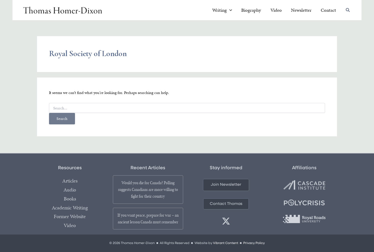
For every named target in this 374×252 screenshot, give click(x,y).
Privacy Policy (254, 243)
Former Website (70, 216)
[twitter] (226, 221)
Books (70, 198)
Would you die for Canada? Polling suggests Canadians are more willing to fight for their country (148, 189)
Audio (70, 189)
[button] (348, 11)
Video (70, 225)
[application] (244, 11)
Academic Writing (70, 207)
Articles (70, 180)
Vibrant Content (225, 243)
